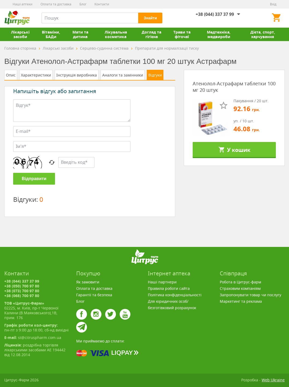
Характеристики (36, 75)
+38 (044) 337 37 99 (215, 14)
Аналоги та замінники (122, 75)
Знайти (150, 18)
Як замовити (87, 281)
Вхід (273, 4)
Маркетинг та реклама (241, 301)
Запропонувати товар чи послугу (250, 294)
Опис (11, 75)
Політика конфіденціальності (175, 294)
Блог (82, 4)
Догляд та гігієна (151, 34)
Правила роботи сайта (169, 288)
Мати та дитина (80, 34)
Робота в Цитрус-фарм (240, 281)
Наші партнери (162, 281)
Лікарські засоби (20, 34)
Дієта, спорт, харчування (262, 34)
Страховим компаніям (240, 288)
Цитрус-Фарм (17, 18)
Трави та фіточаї (182, 34)
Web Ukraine (273, 379)
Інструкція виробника (76, 75)
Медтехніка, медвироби (219, 34)
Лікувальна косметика (116, 34)
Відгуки (155, 75)
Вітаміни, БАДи (51, 34)
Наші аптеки (22, 4)
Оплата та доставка (56, 4)
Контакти (101, 4)
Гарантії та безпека (94, 294)
